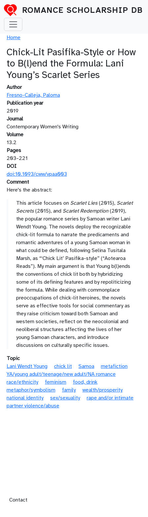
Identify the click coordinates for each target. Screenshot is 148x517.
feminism (55, 382)
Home (13, 37)
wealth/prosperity (102, 390)
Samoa (86, 366)
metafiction (114, 366)
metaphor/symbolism (31, 390)
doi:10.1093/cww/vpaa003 (37, 174)
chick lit (63, 366)
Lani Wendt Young (27, 366)
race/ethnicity (22, 382)
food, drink (85, 382)
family (69, 390)
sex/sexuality (65, 398)
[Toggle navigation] (13, 24)
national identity (25, 398)
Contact (18, 500)
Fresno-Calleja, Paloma (33, 95)
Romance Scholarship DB (82, 10)
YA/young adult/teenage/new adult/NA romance (61, 374)
